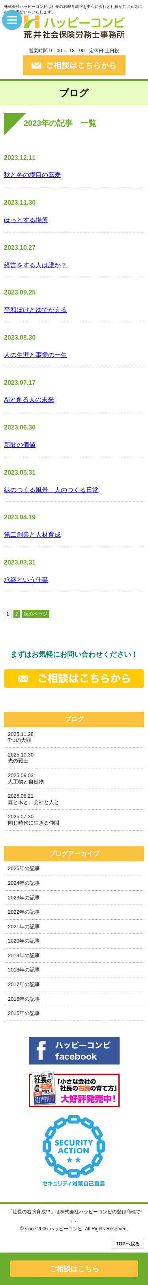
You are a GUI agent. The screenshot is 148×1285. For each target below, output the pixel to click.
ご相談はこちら (74, 1269)
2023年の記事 (24, 898)
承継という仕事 (26, 579)
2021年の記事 (24, 927)
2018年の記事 (24, 970)
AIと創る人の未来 (29, 399)
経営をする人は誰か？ (35, 265)
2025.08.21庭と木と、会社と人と (33, 799)
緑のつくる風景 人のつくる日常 (51, 490)
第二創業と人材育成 (32, 534)
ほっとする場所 (26, 220)
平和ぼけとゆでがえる (35, 309)
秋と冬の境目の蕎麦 (32, 174)
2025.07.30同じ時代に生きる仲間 (33, 820)
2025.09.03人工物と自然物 (26, 778)
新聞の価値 (20, 444)
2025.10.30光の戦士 (21, 758)
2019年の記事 (24, 955)
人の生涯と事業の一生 (35, 355)
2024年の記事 (24, 883)
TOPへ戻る (128, 1244)
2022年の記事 (24, 912)
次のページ (35, 614)
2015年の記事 (24, 1013)
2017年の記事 (24, 984)
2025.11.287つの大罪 (21, 737)
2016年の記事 (24, 999)
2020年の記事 (24, 941)
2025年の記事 (24, 868)
